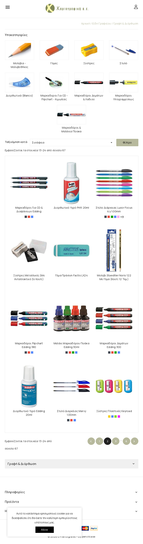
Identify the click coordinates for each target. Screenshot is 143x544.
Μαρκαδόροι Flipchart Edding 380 (29, 345)
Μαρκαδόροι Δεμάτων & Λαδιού (89, 97)
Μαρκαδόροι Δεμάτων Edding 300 (114, 345)
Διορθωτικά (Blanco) (19, 95)
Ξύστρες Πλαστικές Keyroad (114, 411)
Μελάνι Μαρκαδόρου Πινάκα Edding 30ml (71, 345)
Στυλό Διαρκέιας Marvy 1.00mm (71, 412)
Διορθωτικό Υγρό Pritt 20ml (71, 207)
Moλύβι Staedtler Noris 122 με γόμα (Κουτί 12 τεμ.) (114, 277)
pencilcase (88, 536)
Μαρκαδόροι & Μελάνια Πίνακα (71, 129)
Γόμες (54, 63)
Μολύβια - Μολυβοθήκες (19, 65)
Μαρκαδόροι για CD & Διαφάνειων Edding (29, 209)
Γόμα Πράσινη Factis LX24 (71, 275)
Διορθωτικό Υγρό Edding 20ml (29, 412)
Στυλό (123, 63)
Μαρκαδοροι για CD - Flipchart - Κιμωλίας (54, 97)
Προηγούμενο (91, 441)
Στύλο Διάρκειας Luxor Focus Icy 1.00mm (114, 209)
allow (44, 530)
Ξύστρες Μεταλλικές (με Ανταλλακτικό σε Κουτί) (29, 277)
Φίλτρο (127, 142)
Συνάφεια (72, 141)
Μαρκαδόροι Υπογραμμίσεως (123, 97)
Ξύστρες (88, 63)
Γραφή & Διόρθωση (22, 464)
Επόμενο (134, 441)
